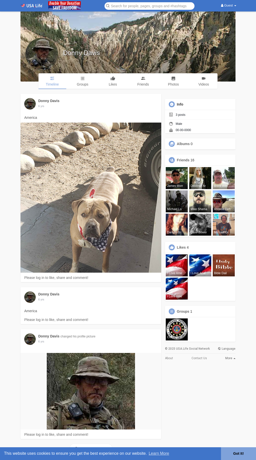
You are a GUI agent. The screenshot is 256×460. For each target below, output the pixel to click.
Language (227, 348)
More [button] (230, 358)
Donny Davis (81, 53)
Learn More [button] (159, 453)
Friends (183, 160)
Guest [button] (228, 5)
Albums (183, 144)
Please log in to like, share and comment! (56, 278)
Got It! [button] (238, 453)
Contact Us (199, 358)
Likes (181, 247)
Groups (183, 311)
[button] (149, 6)
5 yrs (41, 106)
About (169, 358)
